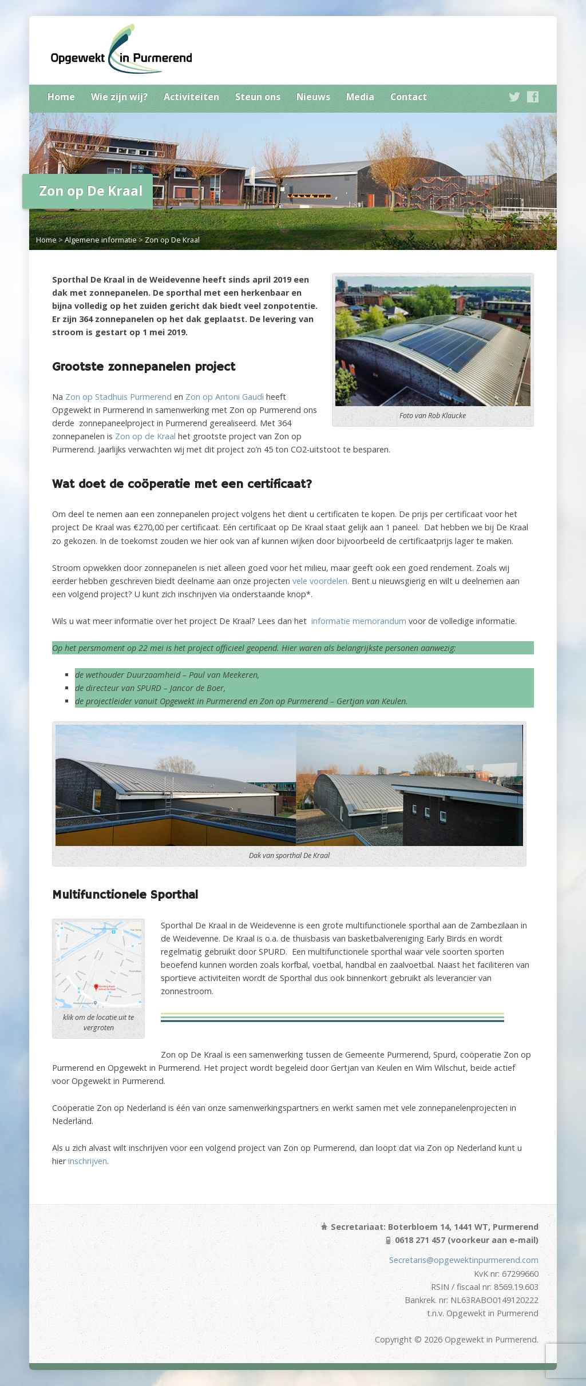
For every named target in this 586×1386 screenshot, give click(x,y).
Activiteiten (191, 96)
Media (360, 96)
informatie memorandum (358, 620)
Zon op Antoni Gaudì (224, 396)
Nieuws (313, 96)
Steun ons (257, 96)
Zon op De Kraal (172, 240)
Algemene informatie (101, 240)
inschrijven (87, 1160)
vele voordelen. (320, 580)
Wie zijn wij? (119, 96)
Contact (408, 96)
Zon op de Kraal (145, 436)
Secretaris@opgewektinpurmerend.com (464, 1259)
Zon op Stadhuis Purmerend (118, 396)
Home (61, 96)
